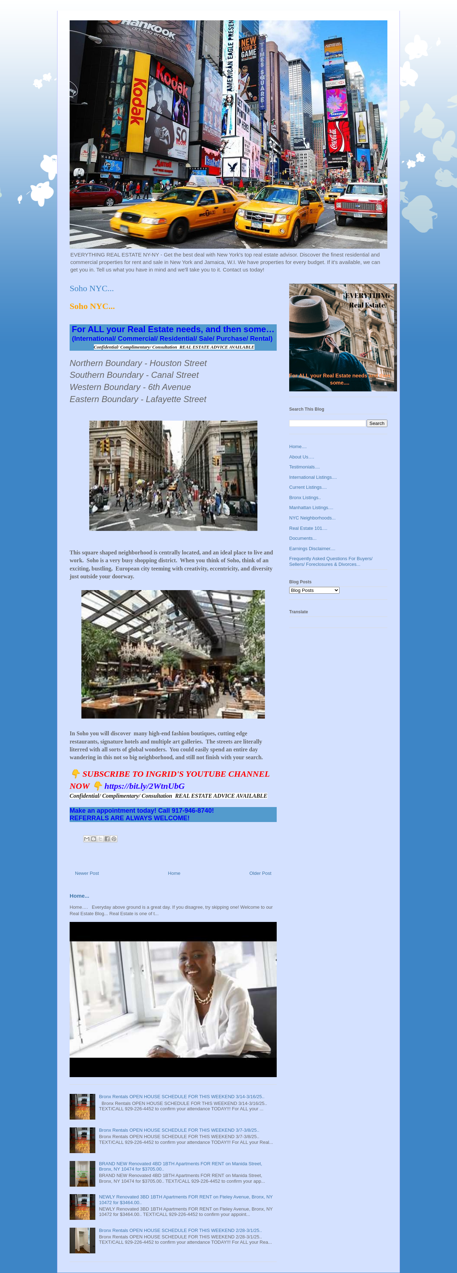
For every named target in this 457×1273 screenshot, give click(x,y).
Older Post (260, 873)
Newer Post (87, 873)
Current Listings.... (308, 487)
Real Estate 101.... (308, 528)
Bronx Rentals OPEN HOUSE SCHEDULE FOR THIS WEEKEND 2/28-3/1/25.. (180, 1230)
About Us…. (301, 457)
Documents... (303, 538)
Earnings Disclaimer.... (312, 548)
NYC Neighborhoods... (312, 518)
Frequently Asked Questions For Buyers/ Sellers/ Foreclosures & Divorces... (330, 561)
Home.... (298, 446)
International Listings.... (313, 477)
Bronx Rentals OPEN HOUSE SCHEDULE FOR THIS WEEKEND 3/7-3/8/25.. (179, 1130)
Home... (79, 896)
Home (174, 873)
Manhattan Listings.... (311, 507)
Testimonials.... (304, 467)
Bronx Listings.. (305, 497)
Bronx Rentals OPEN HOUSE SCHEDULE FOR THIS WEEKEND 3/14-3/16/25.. (182, 1096)
